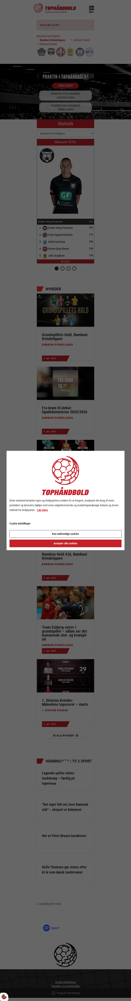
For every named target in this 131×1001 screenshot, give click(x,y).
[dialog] (65, 500)
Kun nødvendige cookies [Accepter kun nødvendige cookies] (65, 534)
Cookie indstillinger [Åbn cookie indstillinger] (20, 523)
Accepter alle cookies (65, 543)
